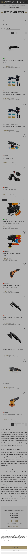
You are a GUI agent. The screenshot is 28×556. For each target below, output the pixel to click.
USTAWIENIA (14, 552)
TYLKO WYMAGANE (14, 550)
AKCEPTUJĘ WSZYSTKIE (14, 547)
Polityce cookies (21, 542)
